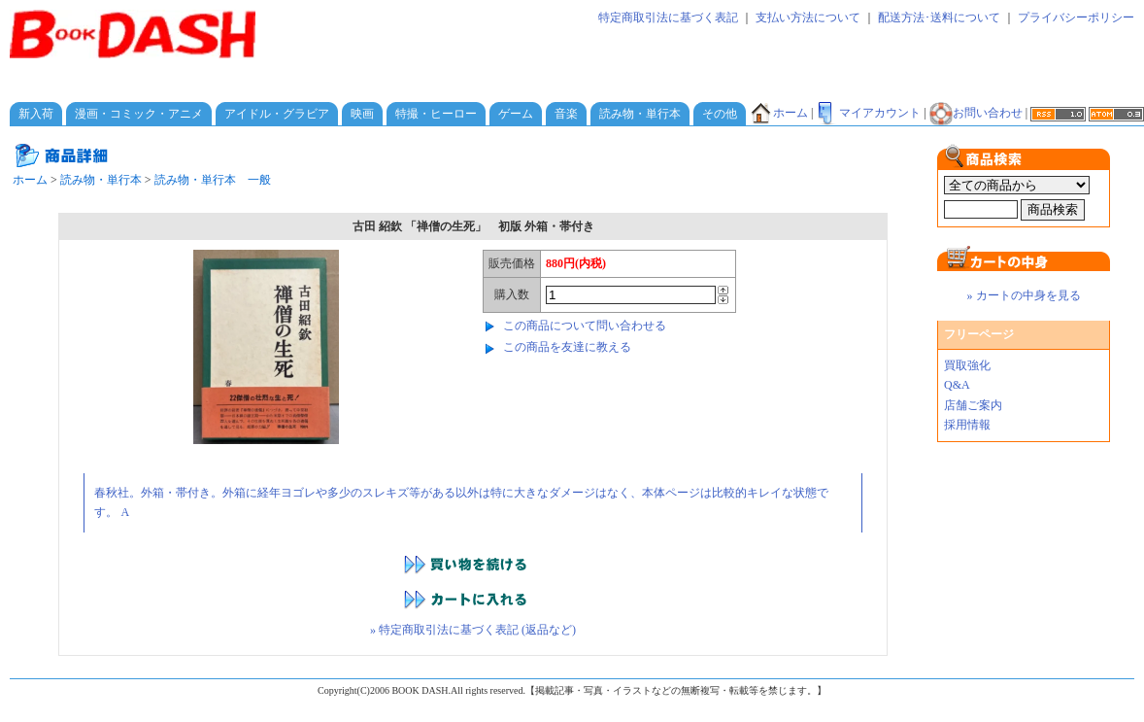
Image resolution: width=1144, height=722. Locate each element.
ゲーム (515, 113)
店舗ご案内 (973, 405)
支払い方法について (808, 17)
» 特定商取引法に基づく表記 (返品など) (473, 629)
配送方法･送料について (939, 17)
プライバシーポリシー (1076, 17)
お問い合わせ (976, 113)
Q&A (957, 385)
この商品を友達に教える (567, 347)
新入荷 (35, 113)
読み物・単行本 (640, 113)
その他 (719, 113)
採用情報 (967, 424)
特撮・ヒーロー (436, 113)
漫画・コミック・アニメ (139, 113)
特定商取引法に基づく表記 (668, 17)
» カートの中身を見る (1024, 295)
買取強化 (967, 365)
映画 (362, 113)
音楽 (566, 113)
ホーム (779, 113)
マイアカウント (868, 113)
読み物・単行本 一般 (212, 180)
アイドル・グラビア (276, 113)
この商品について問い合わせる (584, 325)
